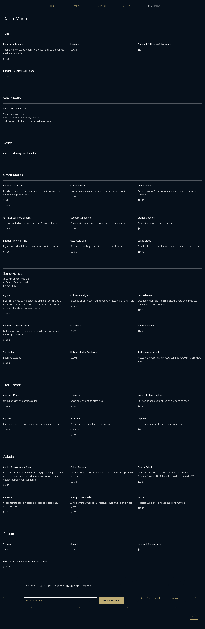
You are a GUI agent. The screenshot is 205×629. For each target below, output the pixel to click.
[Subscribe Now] (111, 600)
